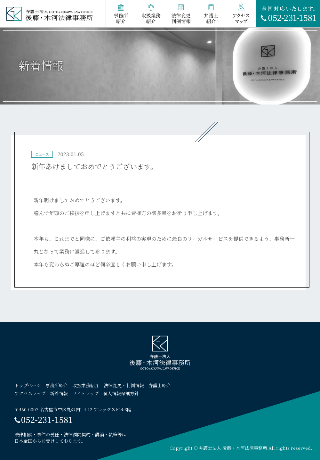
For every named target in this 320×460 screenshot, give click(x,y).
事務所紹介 (56, 385)
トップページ (27, 385)
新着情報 (59, 393)
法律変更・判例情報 (124, 385)
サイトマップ (85, 393)
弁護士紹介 (159, 385)
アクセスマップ (29, 393)
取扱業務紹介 (85, 385)
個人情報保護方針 (121, 393)
